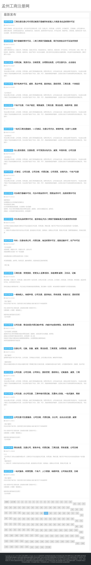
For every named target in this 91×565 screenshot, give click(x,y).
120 (72, 536)
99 (45, 530)
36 (6, 513)
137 (78, 543)
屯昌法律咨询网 (45, 557)
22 (23, 507)
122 (82, 537)
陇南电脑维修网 (28, 557)
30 (59, 507)
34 (76, 509)
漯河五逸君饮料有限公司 (18, 559)
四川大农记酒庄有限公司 (71, 557)
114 (42, 536)
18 (6, 507)
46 (50, 513)
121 (77, 536)
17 (83, 504)
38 (15, 513)
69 (72, 519)
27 (45, 507)
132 (52, 541)
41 (28, 513)
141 (17, 547)
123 (6, 541)
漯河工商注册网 (28, 558)
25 (37, 507)
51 (72, 513)
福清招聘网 (59, 561)
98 (41, 530)
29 (54, 507)
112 (32, 535)
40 (23, 513)
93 (19, 530)
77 (28, 524)
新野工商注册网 (37, 558)
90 (6, 530)
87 (72, 524)
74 (15, 524)
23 (28, 507)
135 (67, 541)
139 (6, 547)
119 (67, 536)
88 (76, 526)
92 (15, 530)
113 (37, 535)
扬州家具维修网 (12, 557)
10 (52, 502)
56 (15, 519)
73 (10, 524)
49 (64, 513)
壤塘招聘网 (53, 557)
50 (68, 513)
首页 (6, 502)
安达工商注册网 (75, 555)
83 (54, 524)
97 (37, 530)
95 (28, 530)
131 (47, 541)
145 (37, 547)
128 (32, 541)
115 (47, 536)
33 (72, 509)
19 (10, 507)
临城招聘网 (66, 561)
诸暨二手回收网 (31, 561)
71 (81, 521)
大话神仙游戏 (51, 559)
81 (45, 524)
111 (27, 535)
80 (41, 524)
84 (59, 524)
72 (6, 524)
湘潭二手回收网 (77, 559)
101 (56, 530)
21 (19, 507)
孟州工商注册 (9, 21)
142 (22, 547)
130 (42, 541)
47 (55, 513)
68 (68, 519)
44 (41, 513)
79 (37, 524)
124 (11, 541)
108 (11, 535)
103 (66, 530)
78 (32, 524)
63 (45, 519)
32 (68, 507)
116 (52, 536)
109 (17, 535)
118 (62, 536)
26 (41, 507)
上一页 (13, 502)
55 (10, 518)
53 (81, 515)
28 (50, 507)
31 (63, 507)
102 (61, 530)
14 (70, 502)
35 (81, 509)
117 (57, 536)
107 (6, 535)
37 (10, 513)
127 (27, 541)
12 (61, 502)
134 (62, 541)
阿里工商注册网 (67, 559)
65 (54, 519)
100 (51, 530)
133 (57, 541)
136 (72, 541)
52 (77, 513)
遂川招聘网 (59, 559)
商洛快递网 (36, 557)
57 (19, 519)
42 (32, 513)
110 (22, 535)
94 (23, 530)
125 (17, 541)
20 (15, 507)
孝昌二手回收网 (41, 561)
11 (57, 502)
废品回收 (53, 555)
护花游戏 (58, 555)
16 (79, 504)
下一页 (48, 547)
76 (23, 524)
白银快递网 (20, 557)
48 (59, 513)
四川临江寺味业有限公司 (64, 558)
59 (28, 519)
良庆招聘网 (60, 557)
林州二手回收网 (51, 561)
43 (37, 513)
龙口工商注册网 (18, 558)
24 (32, 507)
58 (23, 519)
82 (50, 524)
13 (66, 502)
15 (74, 504)
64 (50, 519)
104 (71, 530)
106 (81, 532)
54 (6, 518)
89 (81, 526)
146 (42, 547)
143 (27, 547)
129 (37, 541)
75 (19, 524)
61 (37, 519)
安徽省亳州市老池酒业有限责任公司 (36, 559)
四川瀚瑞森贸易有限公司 (50, 558)
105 (76, 530)
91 (10, 530)
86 (68, 524)
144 (32, 547)
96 (32, 530)
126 (22, 541)
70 (76, 521)
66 (59, 519)
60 (32, 519)
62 (41, 519)
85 (63, 524)
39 (19, 513)
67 (63, 519)
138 (83, 543)
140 (11, 547)
